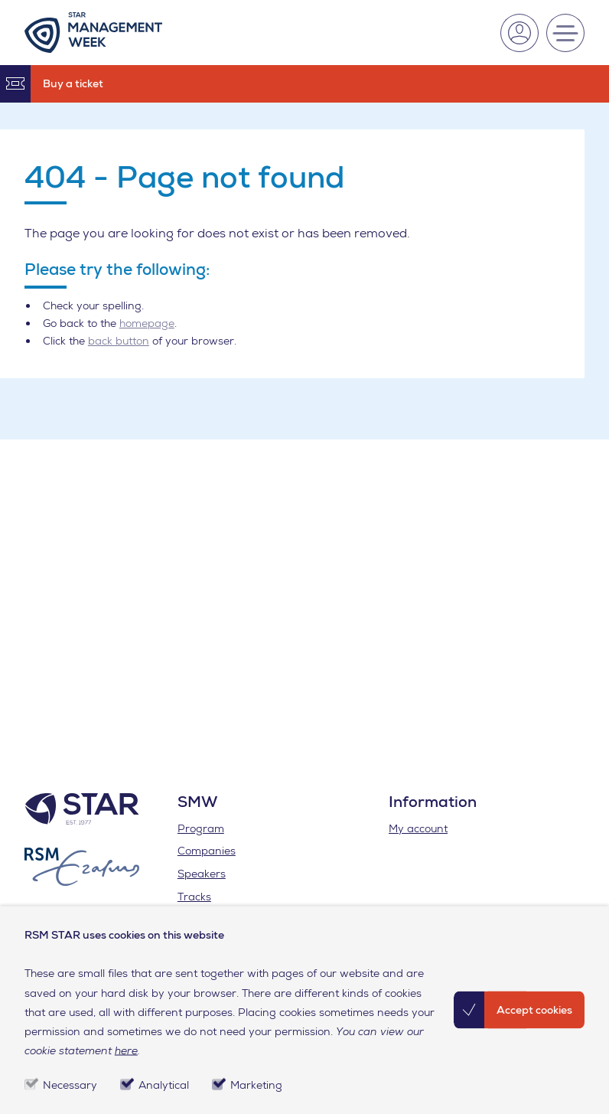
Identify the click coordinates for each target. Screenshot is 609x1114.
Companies (206, 851)
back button (118, 341)
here (126, 1050)
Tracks (194, 896)
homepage (146, 323)
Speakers (201, 873)
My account (418, 828)
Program (200, 828)
